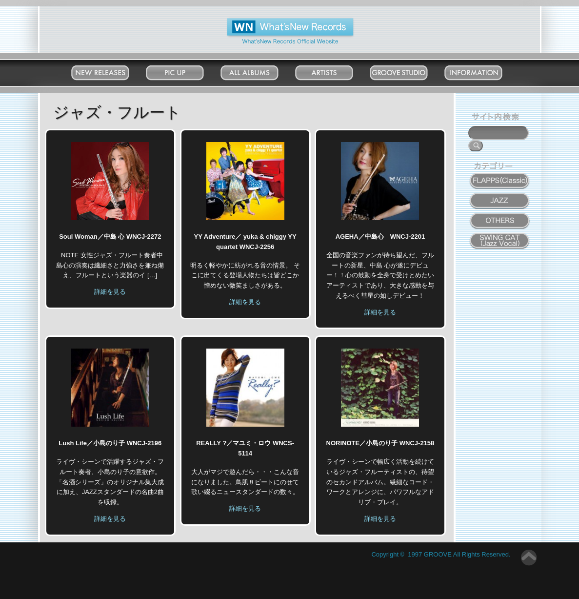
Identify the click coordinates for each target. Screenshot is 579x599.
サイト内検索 (497, 118)
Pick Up (184, 70)
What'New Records (274, 21)
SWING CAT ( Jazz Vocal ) (500, 238)
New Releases (109, 70)
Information (482, 70)
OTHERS (500, 215)
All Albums (259, 70)
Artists (333, 70)
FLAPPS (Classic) (499, 175)
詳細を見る (110, 291)
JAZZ (500, 195)
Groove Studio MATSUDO (408, 74)
